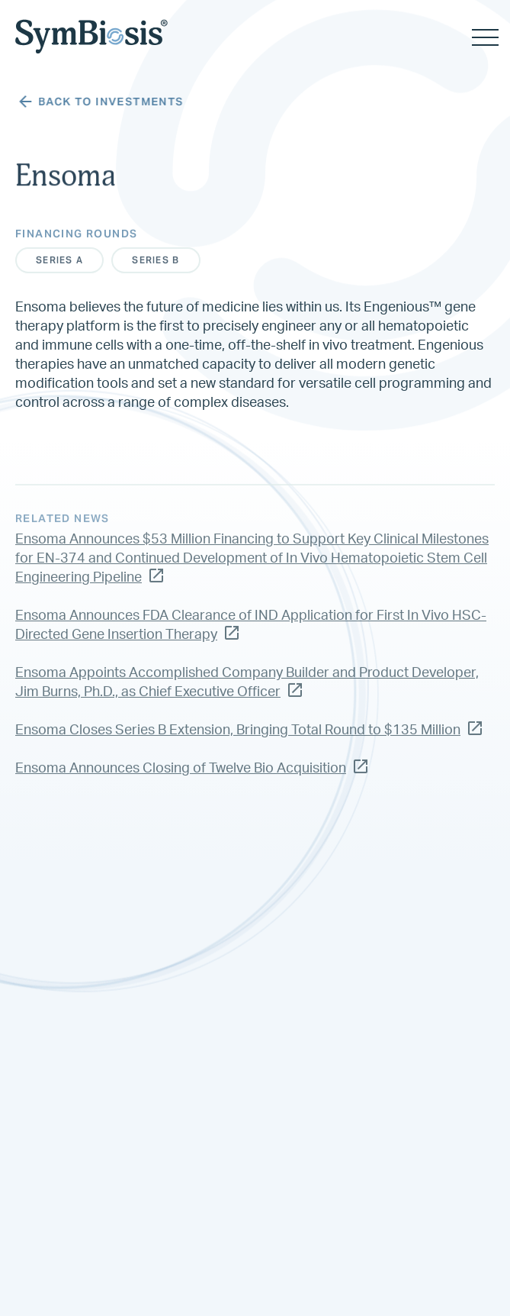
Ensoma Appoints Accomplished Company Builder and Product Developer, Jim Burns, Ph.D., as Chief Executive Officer (247, 692)
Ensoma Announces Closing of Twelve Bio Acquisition (191, 777)
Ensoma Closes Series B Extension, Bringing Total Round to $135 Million (248, 739)
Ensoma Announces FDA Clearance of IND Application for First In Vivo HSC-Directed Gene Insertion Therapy (250, 634)
